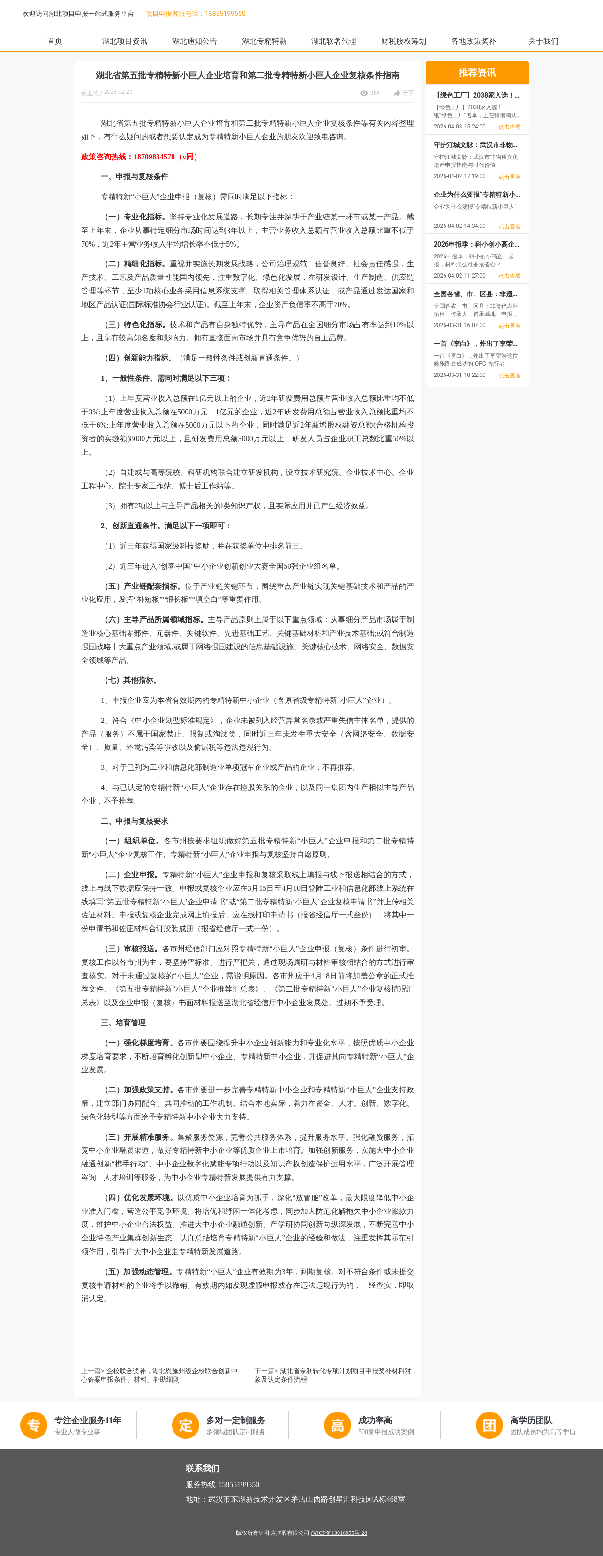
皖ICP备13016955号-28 (339, 1533)
